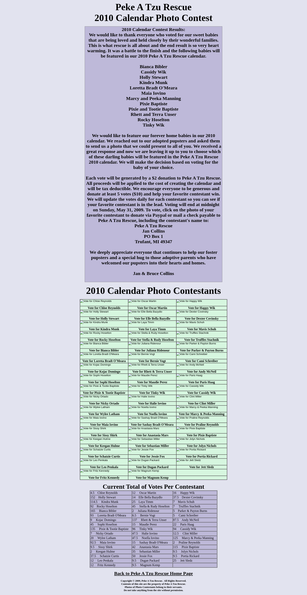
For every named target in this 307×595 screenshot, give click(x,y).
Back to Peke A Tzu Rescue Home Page (153, 573)
